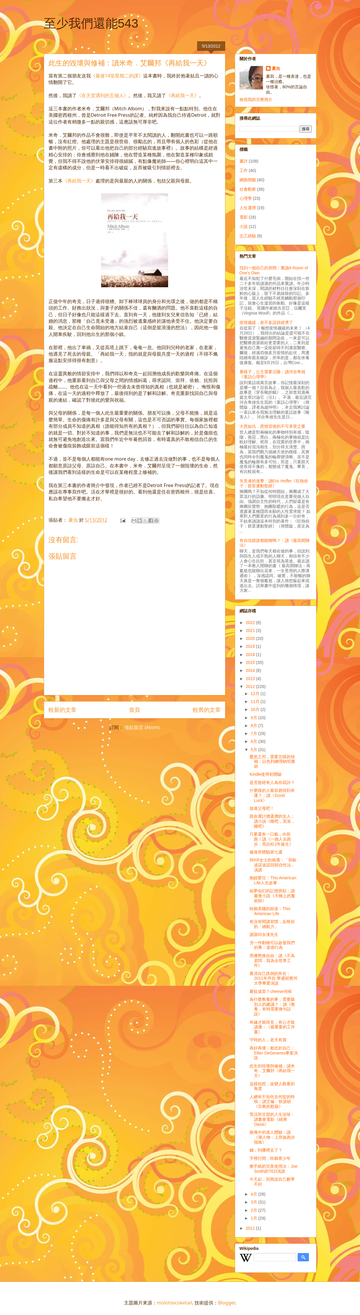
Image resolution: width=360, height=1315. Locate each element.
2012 (251, 686)
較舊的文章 (207, 710)
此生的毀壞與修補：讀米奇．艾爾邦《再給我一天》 (272, 1071)
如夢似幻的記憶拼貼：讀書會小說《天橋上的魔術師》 (272, 895)
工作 (244, 170)
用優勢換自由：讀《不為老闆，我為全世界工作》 (272, 960)
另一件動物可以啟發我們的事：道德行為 (272, 945)
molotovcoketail (174, 1302)
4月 (254, 1194)
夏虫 (276, 68)
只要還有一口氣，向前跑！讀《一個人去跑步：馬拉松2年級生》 (271, 839)
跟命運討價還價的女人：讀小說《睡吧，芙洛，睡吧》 (272, 821)
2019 (251, 646)
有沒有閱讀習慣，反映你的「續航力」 (272, 924)
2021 (251, 630)
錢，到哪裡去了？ (266, 1150)
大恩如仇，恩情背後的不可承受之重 (272, 426)
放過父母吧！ (262, 808)
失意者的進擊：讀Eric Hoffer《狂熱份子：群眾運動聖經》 (274, 483)
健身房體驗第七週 (266, 852)
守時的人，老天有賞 (268, 1039)
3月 (254, 1202)
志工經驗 (248, 236)
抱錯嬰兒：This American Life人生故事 (273, 880)
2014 (251, 670)
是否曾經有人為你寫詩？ (272, 782)
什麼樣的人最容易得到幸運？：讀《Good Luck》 (272, 795)
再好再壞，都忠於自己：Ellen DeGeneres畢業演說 (274, 1053)
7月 (254, 733)
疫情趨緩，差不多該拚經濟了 (266, 322)
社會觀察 (248, 189)
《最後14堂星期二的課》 (117, 75)
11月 (255, 701)
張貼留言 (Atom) (142, 727)
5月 (254, 749)
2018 (251, 654)
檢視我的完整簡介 (256, 99)
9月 (254, 717)
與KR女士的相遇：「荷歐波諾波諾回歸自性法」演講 (273, 865)
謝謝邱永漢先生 (264, 934)
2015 (251, 662)
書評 (244, 161)
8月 (254, 725)
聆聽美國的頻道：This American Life (270, 911)
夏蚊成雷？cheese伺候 (271, 991)
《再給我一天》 (182, 95)
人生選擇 (248, 207)
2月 (254, 1210)
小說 (244, 226)
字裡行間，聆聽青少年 (270, 1158)
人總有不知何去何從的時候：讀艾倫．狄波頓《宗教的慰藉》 (272, 1101)
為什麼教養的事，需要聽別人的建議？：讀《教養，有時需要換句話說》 (272, 1006)
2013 (251, 678)
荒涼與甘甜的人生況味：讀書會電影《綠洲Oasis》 (272, 1119)
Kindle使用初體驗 (266, 774)
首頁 (134, 710)
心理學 (246, 198)
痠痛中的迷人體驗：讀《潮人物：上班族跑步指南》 (272, 1137)
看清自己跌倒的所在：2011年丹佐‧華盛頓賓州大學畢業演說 (273, 978)
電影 (244, 217)
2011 (251, 1228)
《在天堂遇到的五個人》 (102, 95)
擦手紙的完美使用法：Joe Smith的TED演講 (273, 1169)
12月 (255, 693)
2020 (251, 638)
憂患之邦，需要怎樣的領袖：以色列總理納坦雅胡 (272, 761)
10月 (255, 709)
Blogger (226, 1302)
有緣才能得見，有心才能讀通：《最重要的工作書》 (272, 1027)
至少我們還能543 (91, 23)
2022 (251, 622)
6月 (254, 741)
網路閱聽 (248, 180)
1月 (254, 1218)
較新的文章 (62, 710)
